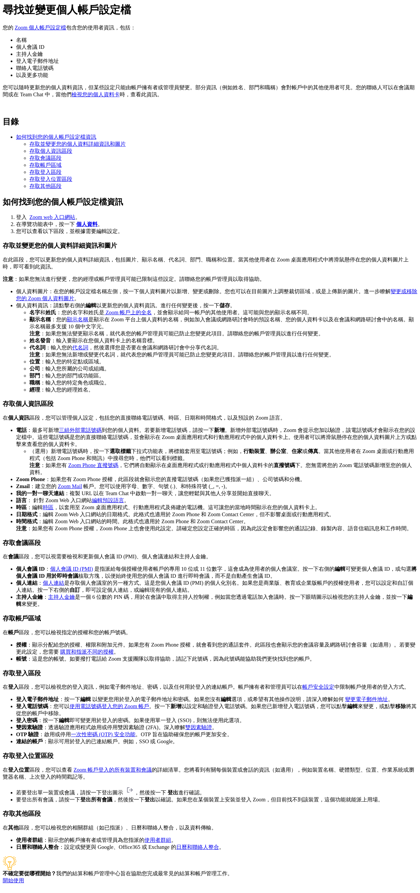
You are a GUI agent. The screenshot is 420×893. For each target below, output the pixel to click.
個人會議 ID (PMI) (71, 569)
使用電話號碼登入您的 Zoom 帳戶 (109, 706)
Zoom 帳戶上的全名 (128, 312)
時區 (48, 507)
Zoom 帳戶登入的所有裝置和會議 (113, 770)
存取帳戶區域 (45, 165)
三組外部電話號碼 (80, 430)
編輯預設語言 (108, 500)
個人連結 (53, 583)
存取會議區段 (45, 158)
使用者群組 (157, 840)
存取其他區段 (45, 186)
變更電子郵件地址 (366, 699)
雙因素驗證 (198, 727)
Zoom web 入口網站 (52, 217)
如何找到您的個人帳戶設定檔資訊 (56, 137)
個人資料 (87, 224)
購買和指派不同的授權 (87, 652)
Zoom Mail (70, 486)
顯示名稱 (77, 319)
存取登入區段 (45, 172)
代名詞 (80, 347)
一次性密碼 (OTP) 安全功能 (103, 734)
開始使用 (13, 880)
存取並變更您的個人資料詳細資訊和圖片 (77, 144)
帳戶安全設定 (318, 687)
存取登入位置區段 (50, 179)
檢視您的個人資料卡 (96, 94)
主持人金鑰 (61, 597)
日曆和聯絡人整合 (197, 847)
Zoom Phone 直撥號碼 (93, 465)
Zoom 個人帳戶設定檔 (40, 27)
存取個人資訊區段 (50, 151)
